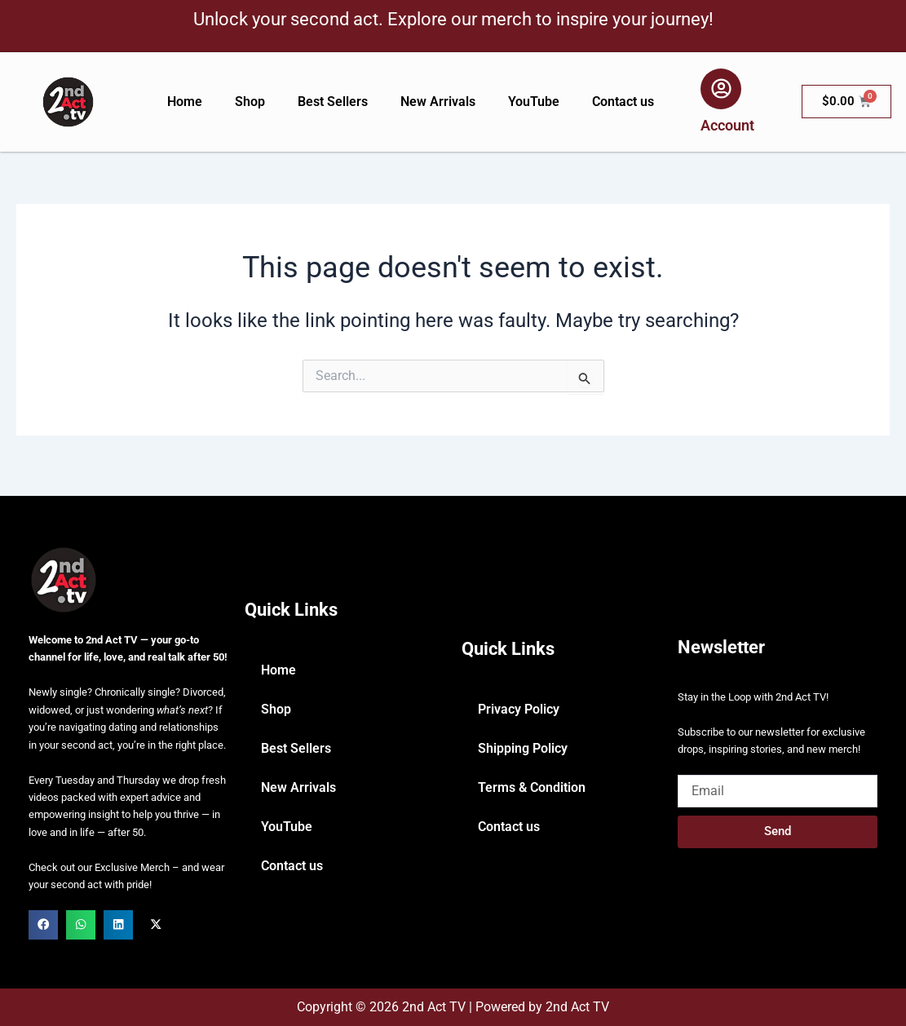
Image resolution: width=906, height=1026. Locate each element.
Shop (250, 101)
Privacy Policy (518, 709)
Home (184, 101)
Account (727, 125)
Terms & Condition (532, 787)
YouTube (533, 101)
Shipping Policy (523, 748)
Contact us (623, 101)
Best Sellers (333, 101)
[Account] (720, 89)
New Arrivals (437, 101)
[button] (43, 925)
